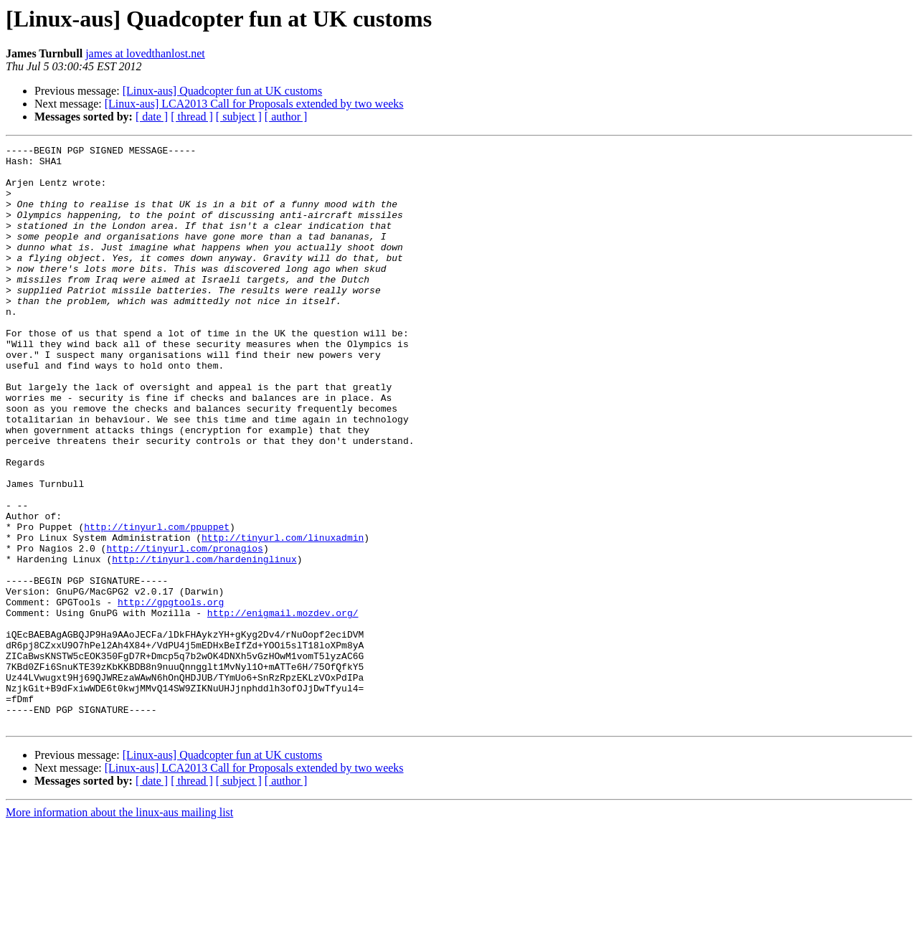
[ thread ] (192, 116)
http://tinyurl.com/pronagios (184, 629)
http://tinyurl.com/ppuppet (157, 603)
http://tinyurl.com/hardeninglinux (204, 642)
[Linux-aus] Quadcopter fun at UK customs (223, 91)
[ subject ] (239, 116)
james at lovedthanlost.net (145, 53)
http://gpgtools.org (171, 694)
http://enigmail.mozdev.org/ (283, 707)
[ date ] (152, 116)
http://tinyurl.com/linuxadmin (283, 616)
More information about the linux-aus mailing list (119, 928)
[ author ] (286, 116)
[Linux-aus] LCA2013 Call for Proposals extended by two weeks (254, 104)
